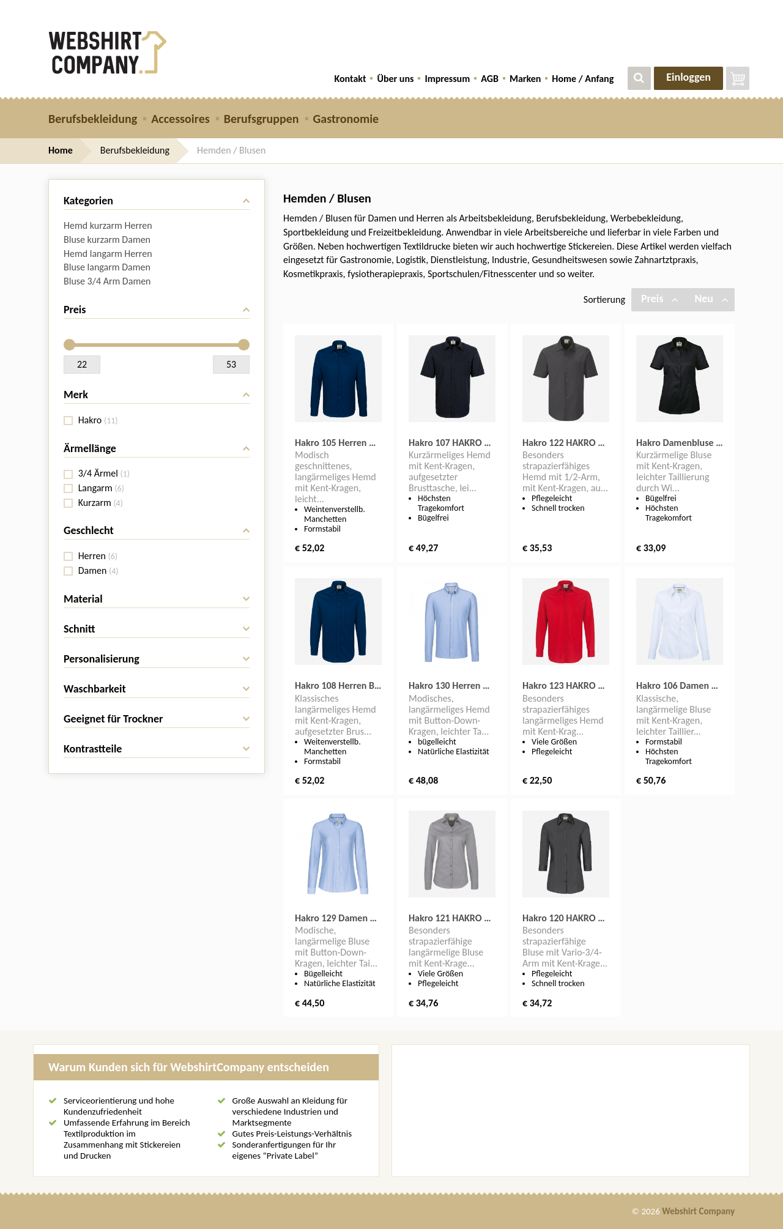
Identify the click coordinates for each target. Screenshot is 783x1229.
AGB (490, 78)
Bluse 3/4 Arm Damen (107, 281)
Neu (711, 298)
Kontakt (350, 78)
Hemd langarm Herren (108, 253)
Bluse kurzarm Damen (107, 239)
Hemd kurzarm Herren (108, 225)
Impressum (447, 78)
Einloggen (688, 77)
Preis (659, 298)
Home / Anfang (583, 78)
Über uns (395, 78)
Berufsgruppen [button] (261, 118)
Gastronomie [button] (346, 118)
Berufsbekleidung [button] (92, 118)
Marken (525, 78)
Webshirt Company (698, 1211)
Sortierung (604, 299)
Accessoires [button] (180, 118)
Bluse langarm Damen (107, 267)
